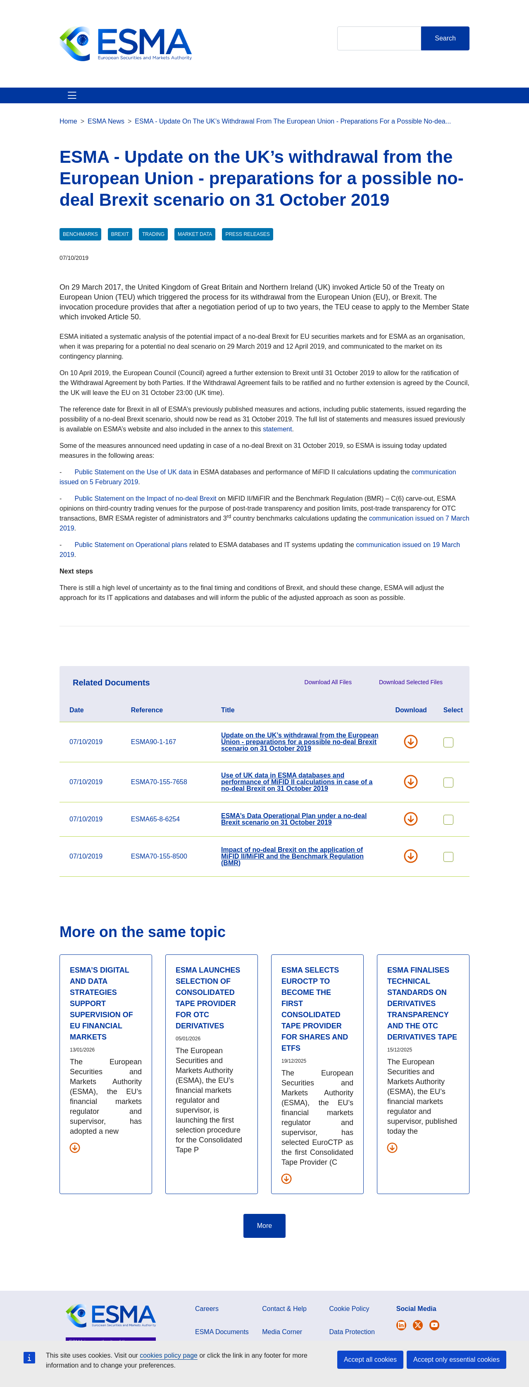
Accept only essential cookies (456, 1359)
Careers (207, 1328)
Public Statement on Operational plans (130, 564)
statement (277, 448)
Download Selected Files (411, 702)
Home (68, 141)
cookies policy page (169, 1355)
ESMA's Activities (130, 105)
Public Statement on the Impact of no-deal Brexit (145, 518)
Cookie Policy (349, 1328)
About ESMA (69, 105)
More (264, 1245)
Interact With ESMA (351, 105)
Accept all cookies (370, 1359)
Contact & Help (422, 105)
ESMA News (106, 141)
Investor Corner (278, 105)
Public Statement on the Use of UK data (132, 491)
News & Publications (205, 105)
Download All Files (328, 702)
